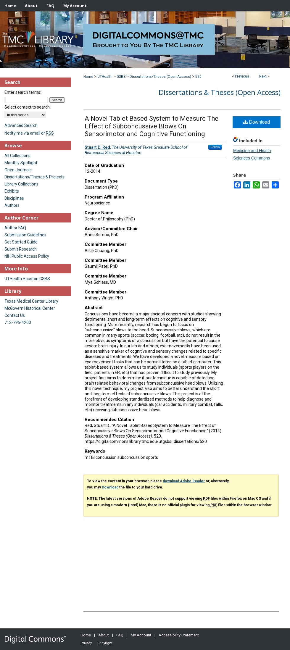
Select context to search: (27, 107)
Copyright (104, 643)
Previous (242, 76)
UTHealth (104, 77)
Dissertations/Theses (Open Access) (160, 77)
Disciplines (14, 198)
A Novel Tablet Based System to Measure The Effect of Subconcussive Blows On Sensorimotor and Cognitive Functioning (151, 126)
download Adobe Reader (184, 481)
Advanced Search (21, 125)
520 (198, 77)
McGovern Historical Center (29, 308)
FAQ (119, 635)
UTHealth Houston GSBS (27, 278)
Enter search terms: (22, 92)
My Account (141, 635)
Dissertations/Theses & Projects (34, 177)
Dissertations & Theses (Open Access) (220, 92)
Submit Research (20, 249)
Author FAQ (15, 227)
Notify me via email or (29, 133)
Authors (12, 205)
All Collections (17, 155)
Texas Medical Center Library (31, 301)
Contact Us (14, 315)
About (103, 635)
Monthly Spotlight (20, 162)
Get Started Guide (21, 242)
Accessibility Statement (179, 635)
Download (256, 122)
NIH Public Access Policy (26, 256)
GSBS (121, 77)
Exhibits (11, 191)
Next (263, 76)
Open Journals (18, 169)
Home (88, 77)
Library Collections (21, 184)
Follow (215, 147)
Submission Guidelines (25, 235)
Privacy (86, 643)
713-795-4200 (17, 322)
